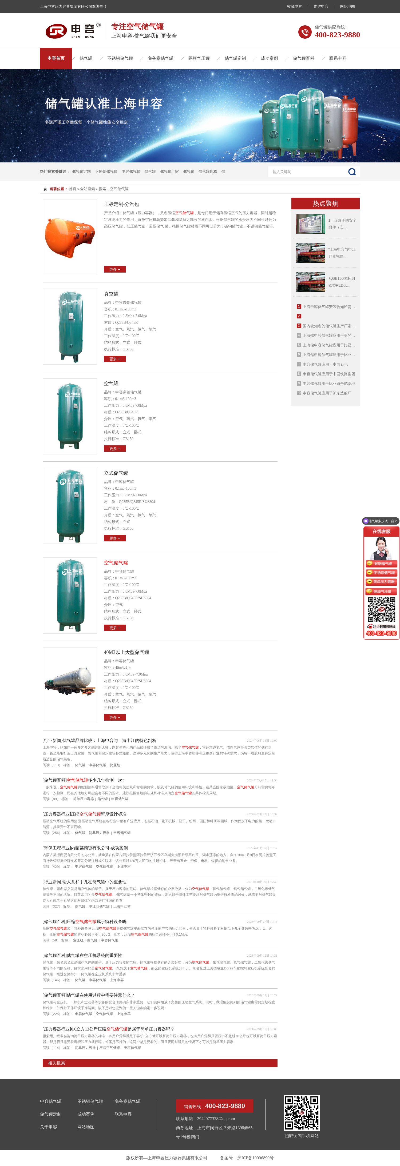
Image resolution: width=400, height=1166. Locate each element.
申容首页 (56, 58)
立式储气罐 (116, 473)
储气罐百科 (303, 58)
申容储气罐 (131, 172)
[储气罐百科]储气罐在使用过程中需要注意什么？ (89, 995)
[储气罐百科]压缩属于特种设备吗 (85, 921)
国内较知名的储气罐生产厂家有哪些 (333, 326)
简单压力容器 (83, 799)
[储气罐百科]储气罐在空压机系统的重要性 (82, 955)
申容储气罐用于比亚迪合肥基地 (329, 383)
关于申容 (48, 1127)
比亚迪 (115, 765)
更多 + (114, 269)
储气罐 (86, 58)
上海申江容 (122, 906)
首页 (72, 189)
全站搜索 (87, 189)
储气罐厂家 (169, 172)
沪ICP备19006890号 (255, 1158)
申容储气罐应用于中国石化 (325, 364)
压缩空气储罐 (109, 1048)
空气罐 (111, 383)
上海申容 (124, 867)
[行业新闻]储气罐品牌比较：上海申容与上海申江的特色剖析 (100, 740)
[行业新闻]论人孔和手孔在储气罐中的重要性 (85, 882)
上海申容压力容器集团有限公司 (177, 1158)
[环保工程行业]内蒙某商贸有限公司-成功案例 (85, 848)
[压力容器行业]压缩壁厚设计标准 (85, 814)
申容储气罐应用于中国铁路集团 (329, 374)
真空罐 (111, 294)
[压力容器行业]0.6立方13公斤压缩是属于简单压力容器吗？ (109, 1029)
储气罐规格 (208, 172)
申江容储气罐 (99, 906)
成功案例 (269, 58)
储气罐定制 (235, 58)
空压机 (78, 940)
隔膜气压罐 (199, 58)
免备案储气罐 (160, 58)
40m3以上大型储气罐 (126, 652)
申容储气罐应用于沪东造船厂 (327, 393)
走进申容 (321, 7)
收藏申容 (294, 7)
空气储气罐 (104, 867)
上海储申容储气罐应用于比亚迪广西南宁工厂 (340, 355)
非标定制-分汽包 (121, 204)
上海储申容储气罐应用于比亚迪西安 (333, 345)
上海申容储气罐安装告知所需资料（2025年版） (342, 307)
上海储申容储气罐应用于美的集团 (331, 335)
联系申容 (337, 58)
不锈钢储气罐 (120, 58)
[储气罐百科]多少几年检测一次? (83, 780)
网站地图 (347, 7)
